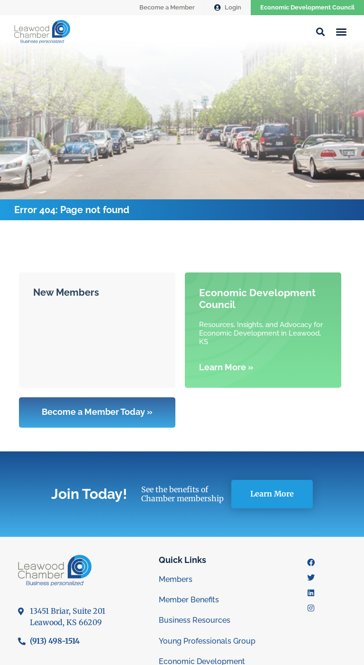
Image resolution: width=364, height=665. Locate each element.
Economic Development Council (307, 7)
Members (175, 579)
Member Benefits (189, 599)
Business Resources (194, 620)
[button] (341, 31)
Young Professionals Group (207, 641)
